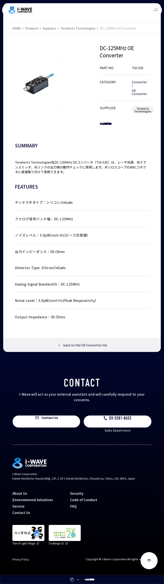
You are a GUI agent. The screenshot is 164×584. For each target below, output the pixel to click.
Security (76, 501)
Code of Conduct (83, 508)
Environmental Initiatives (32, 508)
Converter (139, 82)
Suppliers (49, 28)
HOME (16, 28)
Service (18, 514)
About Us (19, 501)
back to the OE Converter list (82, 353)
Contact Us (21, 520)
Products (31, 28)
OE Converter (139, 92)
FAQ (73, 514)
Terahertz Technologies (78, 28)
